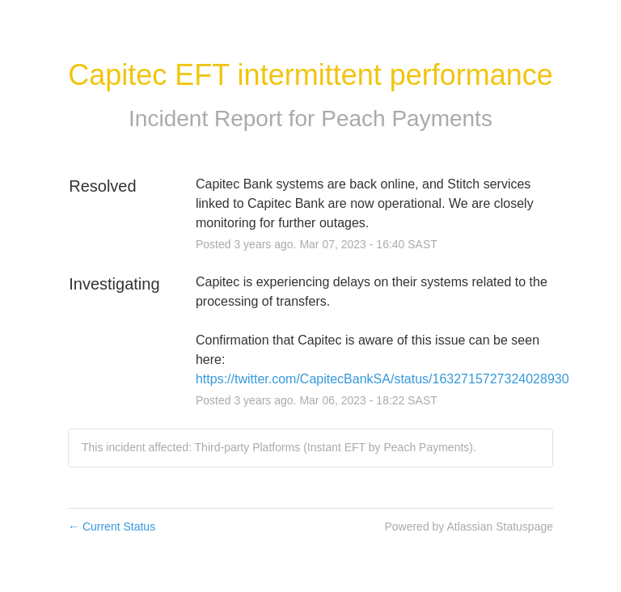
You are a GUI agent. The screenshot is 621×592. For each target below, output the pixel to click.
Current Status (111, 526)
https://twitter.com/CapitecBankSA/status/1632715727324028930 (382, 379)
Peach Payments (406, 118)
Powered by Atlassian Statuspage (468, 526)
